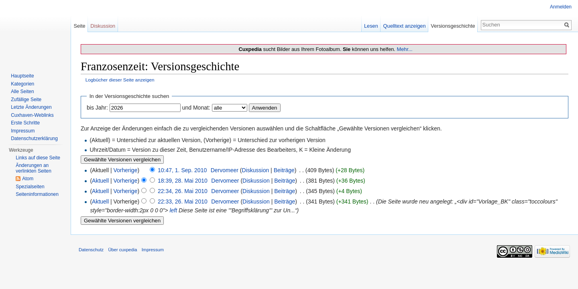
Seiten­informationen (37, 194)
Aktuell (100, 180)
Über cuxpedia (122, 249)
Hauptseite (22, 76)
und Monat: (196, 107)
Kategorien (22, 84)
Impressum (23, 131)
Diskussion (255, 170)
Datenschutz (91, 249)
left (173, 210)
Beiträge (284, 170)
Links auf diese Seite (38, 158)
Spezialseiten (30, 186)
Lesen (371, 26)
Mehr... (404, 49)
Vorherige (126, 170)
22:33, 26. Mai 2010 (183, 201)
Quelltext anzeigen (404, 26)
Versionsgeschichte (453, 26)
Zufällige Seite (26, 99)
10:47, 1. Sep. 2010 (182, 170)
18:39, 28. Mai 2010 (183, 180)
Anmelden (561, 7)
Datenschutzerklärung (34, 138)
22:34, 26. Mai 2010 (183, 191)
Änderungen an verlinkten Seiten (33, 168)
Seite (79, 26)
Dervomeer (224, 170)
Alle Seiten (22, 91)
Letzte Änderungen (31, 107)
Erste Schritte (25, 123)
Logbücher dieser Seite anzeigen (120, 79)
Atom (27, 178)
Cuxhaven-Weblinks (32, 115)
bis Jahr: (97, 107)
